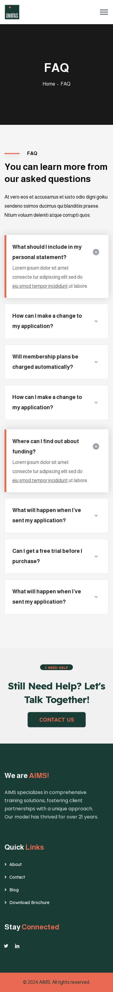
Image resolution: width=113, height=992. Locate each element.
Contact (17, 877)
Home (48, 83)
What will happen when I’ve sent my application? (46, 515)
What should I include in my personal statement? (47, 252)
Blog (14, 890)
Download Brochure (29, 902)
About (15, 864)
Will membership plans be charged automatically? (45, 362)
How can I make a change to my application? (47, 321)
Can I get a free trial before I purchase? (47, 556)
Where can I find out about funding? (45, 446)
